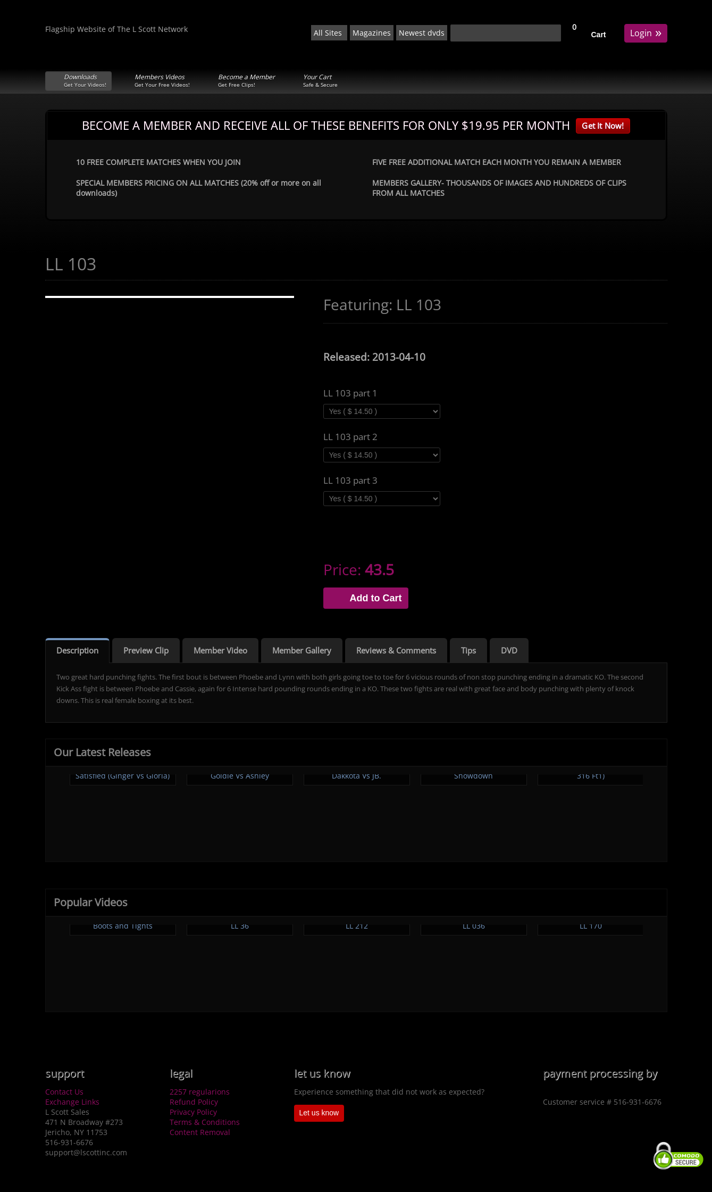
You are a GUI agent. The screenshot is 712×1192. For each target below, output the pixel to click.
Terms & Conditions (205, 1122)
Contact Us (64, 1092)
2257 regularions (200, 1092)
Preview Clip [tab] (146, 650)
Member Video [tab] (220, 650)
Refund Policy (194, 1102)
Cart (598, 34)
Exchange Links (72, 1102)
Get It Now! (603, 125)
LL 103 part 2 (350, 437)
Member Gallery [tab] (301, 650)
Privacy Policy (193, 1112)
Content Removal (200, 1132)
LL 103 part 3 (350, 480)
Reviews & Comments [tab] (396, 650)
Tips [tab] (468, 650)
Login (645, 32)
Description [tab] (77, 650)
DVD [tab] (509, 650)
